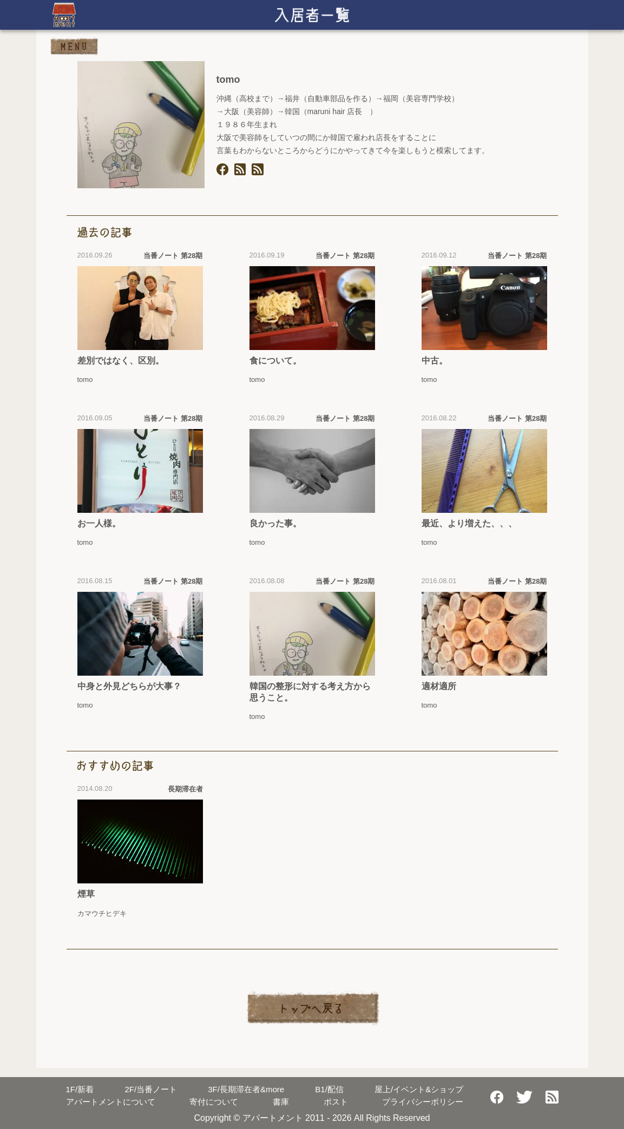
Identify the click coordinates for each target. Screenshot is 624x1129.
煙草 (86, 894)
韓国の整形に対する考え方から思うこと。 (310, 692)
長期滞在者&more (246, 1089)
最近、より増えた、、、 (469, 523)
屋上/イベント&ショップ (419, 1089)
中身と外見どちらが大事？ (129, 686)
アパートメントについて (110, 1101)
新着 (80, 1089)
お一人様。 (99, 523)
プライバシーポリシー (422, 1101)
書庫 (281, 1101)
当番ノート (150, 1089)
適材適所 (439, 686)
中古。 (435, 360)
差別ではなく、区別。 (120, 360)
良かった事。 (275, 523)
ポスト (336, 1101)
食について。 (275, 360)
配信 (329, 1089)
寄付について (213, 1101)
